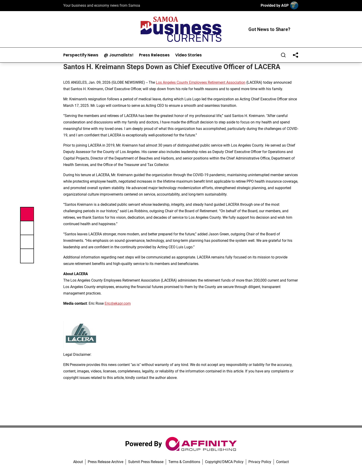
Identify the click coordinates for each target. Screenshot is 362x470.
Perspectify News (80, 55)
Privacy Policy (259, 462)
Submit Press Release (145, 462)
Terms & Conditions (184, 462)
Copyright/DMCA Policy (224, 462)
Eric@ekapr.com (118, 303)
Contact (282, 462)
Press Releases (154, 55)
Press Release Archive (105, 462)
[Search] (283, 55)
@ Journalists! (118, 55)
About (78, 462)
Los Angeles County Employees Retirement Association (200, 82)
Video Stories (188, 55)
